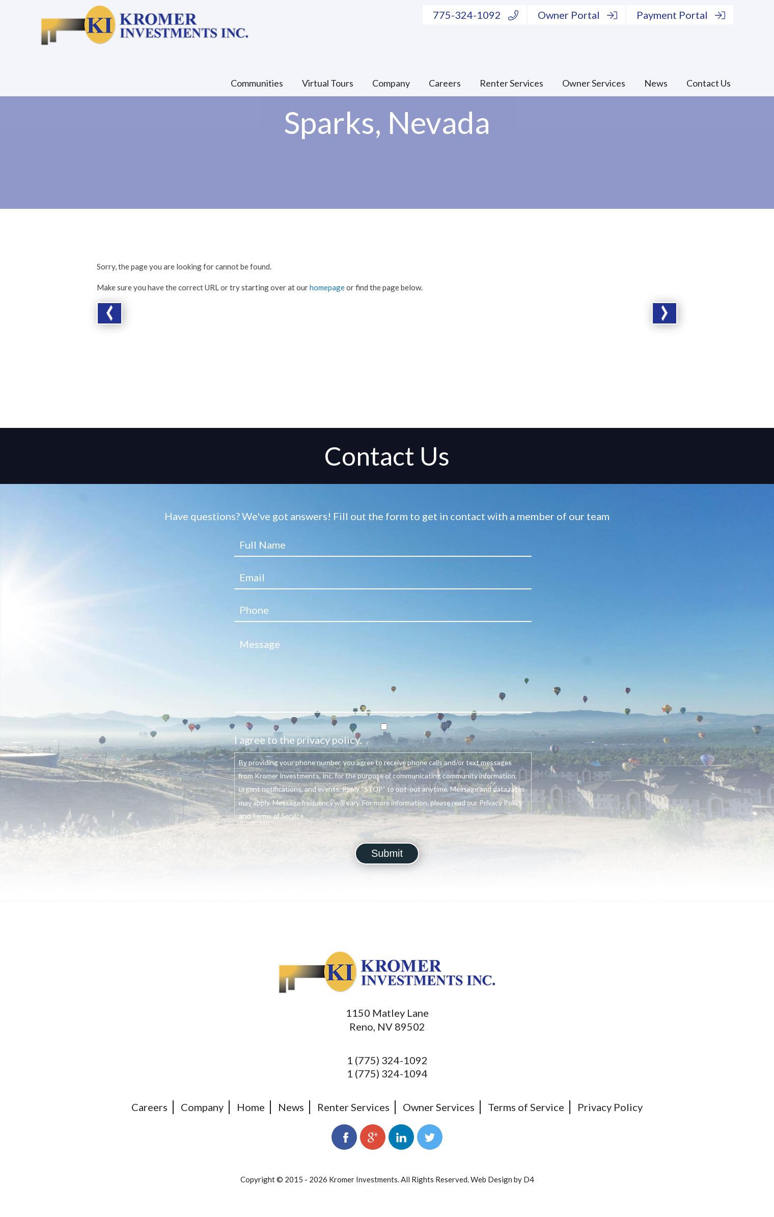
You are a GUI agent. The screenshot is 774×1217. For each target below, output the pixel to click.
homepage (327, 287)
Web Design (491, 1179)
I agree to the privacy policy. (298, 740)
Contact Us (708, 83)
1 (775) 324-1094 (387, 1073)
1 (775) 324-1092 (387, 1060)
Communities (257, 83)
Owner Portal (577, 15)
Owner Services (593, 83)
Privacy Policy (610, 1107)
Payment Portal (681, 15)
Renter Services (511, 83)
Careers (445, 83)
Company (391, 83)
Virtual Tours (327, 83)
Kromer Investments (363, 1179)
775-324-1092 (475, 15)
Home (251, 1107)
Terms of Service (526, 1107)
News (656, 83)
